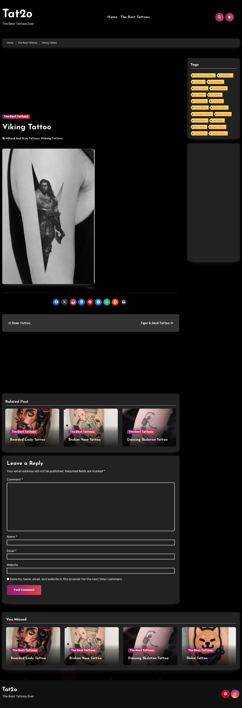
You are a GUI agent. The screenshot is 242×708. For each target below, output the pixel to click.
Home (112, 17)
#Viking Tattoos (52, 138)
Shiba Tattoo (197, 658)
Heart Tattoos (199, 127)
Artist (91, 287)
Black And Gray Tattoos (204, 75)
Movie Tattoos (200, 101)
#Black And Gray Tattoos (23, 138)
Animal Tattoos (216, 82)
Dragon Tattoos (217, 127)
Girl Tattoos (198, 82)
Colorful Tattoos (219, 88)
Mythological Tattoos (202, 114)
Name (12, 537)
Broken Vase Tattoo (84, 440)
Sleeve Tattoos (200, 120)
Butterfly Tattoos (219, 107)
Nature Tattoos (223, 114)
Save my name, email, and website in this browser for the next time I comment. (66, 579)
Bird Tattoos (217, 101)
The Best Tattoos (135, 17)
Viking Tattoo (26, 127)
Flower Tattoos (200, 88)
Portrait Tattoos (200, 107)
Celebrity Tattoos (219, 133)
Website (12, 565)
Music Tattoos (200, 133)
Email (11, 551)
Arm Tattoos (199, 95)
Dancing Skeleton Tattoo (147, 440)
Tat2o (17, 14)
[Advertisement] (91, 86)
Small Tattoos (225, 75)
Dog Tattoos (218, 120)
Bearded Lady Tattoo (27, 440)
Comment (15, 479)
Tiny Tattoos (215, 95)
